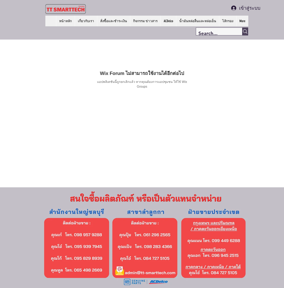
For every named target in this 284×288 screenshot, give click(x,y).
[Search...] (216, 33)
